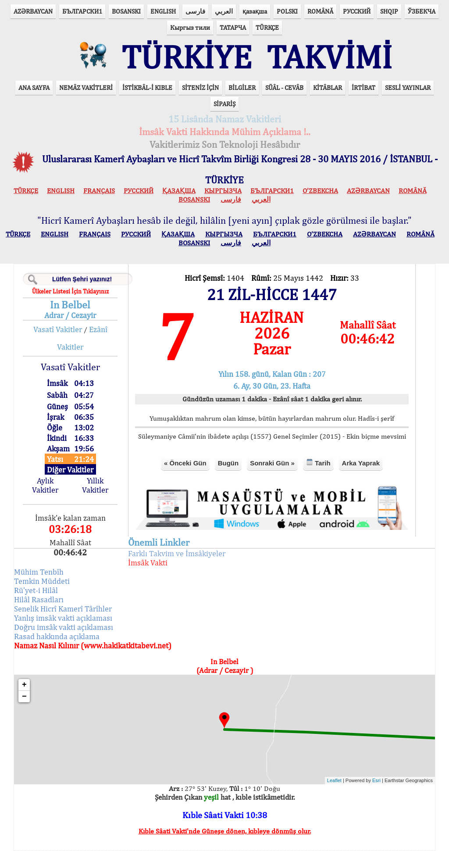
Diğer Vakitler (70, 469)
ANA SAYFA (34, 87)
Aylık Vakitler (45, 485)
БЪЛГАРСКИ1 (82, 11)
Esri (376, 780)
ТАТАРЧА (233, 27)
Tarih (318, 462)
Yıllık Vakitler (95, 485)
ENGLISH (163, 11)
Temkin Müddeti (42, 581)
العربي (224, 11)
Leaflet (334, 780)
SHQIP (389, 11)
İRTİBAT (363, 87)
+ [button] (24, 684)
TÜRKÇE (267, 27)
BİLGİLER (242, 87)
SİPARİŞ (224, 103)
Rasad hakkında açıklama (57, 636)
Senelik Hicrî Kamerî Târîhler (63, 608)
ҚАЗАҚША (179, 190)
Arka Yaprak (361, 463)
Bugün (228, 463)
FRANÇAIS (99, 190)
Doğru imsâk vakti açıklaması (63, 627)
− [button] (24, 696)
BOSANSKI (126, 11)
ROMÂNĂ (320, 11)
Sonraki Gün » (272, 463)
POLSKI (287, 11)
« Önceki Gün (185, 463)
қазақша (254, 11)
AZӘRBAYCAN (33, 11)
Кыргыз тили (190, 27)
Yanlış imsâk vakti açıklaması (63, 617)
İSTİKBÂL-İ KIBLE (147, 87)
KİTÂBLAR (327, 87)
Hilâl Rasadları (39, 599)
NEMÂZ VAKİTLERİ (86, 87)
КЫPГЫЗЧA (223, 190)
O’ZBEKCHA (320, 190)
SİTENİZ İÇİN (200, 87)
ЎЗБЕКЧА (421, 11)
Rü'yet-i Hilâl (36, 590)
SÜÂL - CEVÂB (284, 87)
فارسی (195, 11)
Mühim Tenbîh (39, 571)
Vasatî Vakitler (57, 329)
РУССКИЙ (357, 11)
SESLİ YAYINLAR (408, 87)
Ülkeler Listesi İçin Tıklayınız (70, 291)
